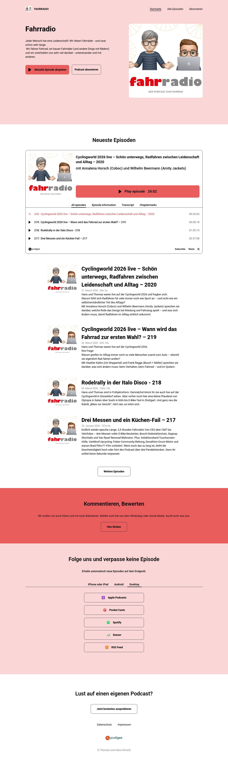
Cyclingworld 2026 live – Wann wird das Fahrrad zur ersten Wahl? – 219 (129, 333)
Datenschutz (104, 724)
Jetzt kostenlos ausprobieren (114, 709)
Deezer (117, 635)
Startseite (155, 9)
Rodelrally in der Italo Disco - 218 (121, 383)
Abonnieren (196, 9)
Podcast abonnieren (88, 69)
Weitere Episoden (114, 471)
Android (119, 584)
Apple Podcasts (117, 597)
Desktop (134, 584)
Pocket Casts (117, 610)
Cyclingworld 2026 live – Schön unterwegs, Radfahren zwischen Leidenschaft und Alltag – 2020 (120, 277)
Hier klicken (114, 526)
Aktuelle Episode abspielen (48, 69)
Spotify (117, 622)
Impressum (124, 724)
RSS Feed (117, 647)
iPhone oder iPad (98, 584)
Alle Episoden (175, 9)
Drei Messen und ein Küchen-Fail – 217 (129, 420)
